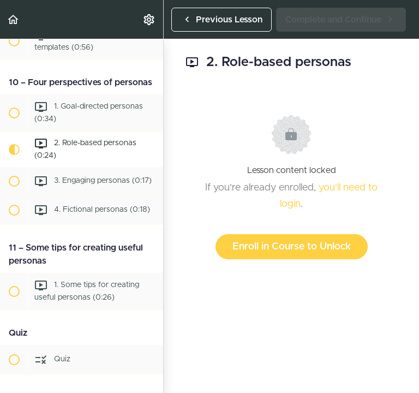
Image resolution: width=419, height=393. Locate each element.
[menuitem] (149, 19)
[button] (13, 19)
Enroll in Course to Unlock (291, 247)
